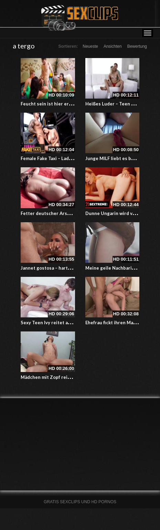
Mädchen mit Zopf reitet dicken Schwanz (65, 377)
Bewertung (137, 46)
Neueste (90, 46)
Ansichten (113, 46)
